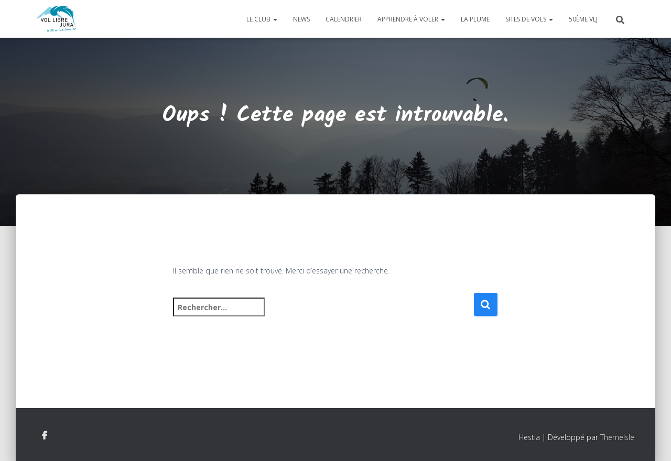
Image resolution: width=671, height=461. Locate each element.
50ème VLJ (583, 19)
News (301, 19)
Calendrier (344, 19)
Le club (261, 19)
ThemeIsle (617, 437)
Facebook (44, 436)
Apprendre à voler (411, 19)
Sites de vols (529, 19)
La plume (475, 19)
